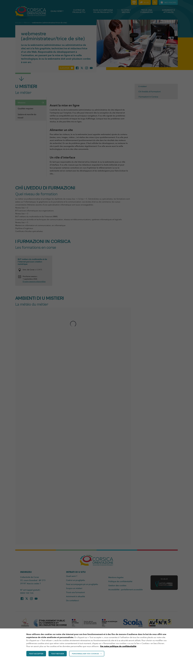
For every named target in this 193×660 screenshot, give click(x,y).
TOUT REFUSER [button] (57, 653)
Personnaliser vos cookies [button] (85, 653)
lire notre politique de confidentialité (118, 646)
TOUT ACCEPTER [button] (36, 653)
